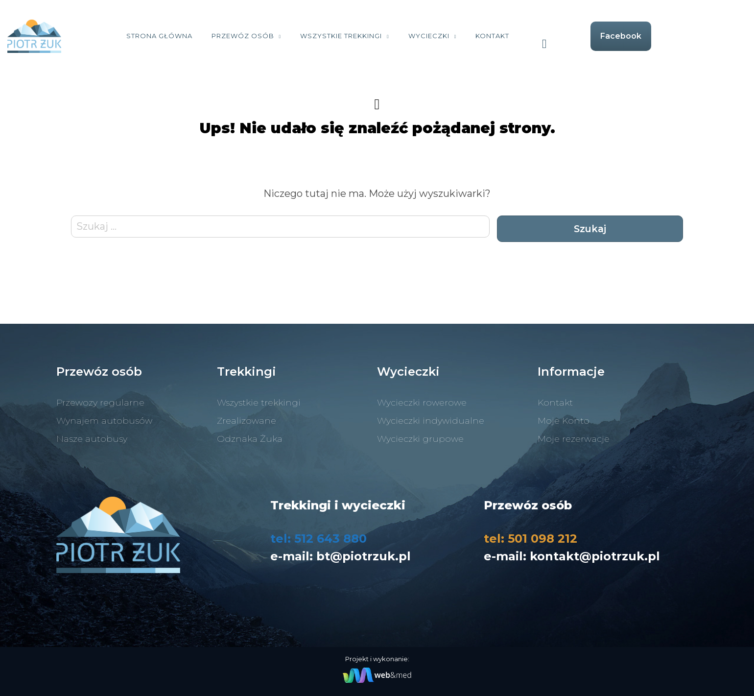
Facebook (669, 36)
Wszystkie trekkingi (390, 36)
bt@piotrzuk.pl (363, 556)
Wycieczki (477, 36)
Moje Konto (563, 420)
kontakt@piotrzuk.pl (595, 556)
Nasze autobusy (91, 438)
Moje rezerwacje (574, 438)
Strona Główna (208, 36)
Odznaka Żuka (250, 438)
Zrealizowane (246, 420)
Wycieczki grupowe (420, 438)
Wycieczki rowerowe (422, 402)
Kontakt (541, 36)
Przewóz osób (291, 36)
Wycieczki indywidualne (430, 420)
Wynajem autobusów (104, 420)
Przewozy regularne (100, 402)
